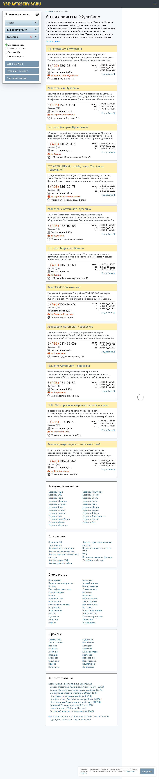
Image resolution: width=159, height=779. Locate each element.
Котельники (54, 580)
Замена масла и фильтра (61, 551)
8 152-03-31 (61, 105)
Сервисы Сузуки (90, 510)
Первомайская (89, 598)
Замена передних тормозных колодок (63, 555)
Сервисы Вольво (90, 519)
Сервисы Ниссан (90, 494)
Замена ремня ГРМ (58, 560)
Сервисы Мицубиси (92, 491)
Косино (52, 586)
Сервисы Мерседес (58, 525)
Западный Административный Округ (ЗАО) (71, 705)
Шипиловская (89, 613)
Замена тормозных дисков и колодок (96, 543)
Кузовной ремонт (17, 70)
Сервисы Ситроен (57, 503)
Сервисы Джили (56, 510)
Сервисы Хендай (57, 513)
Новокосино (54, 601)
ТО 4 (84, 554)
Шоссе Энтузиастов (92, 610)
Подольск (67, 719)
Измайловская (89, 604)
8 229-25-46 (62, 65)
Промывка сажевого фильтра (97, 557)
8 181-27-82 (61, 144)
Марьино (87, 592)
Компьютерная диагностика (96, 548)
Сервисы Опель (90, 497)
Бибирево (53, 657)
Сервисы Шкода (90, 507)
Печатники (87, 607)
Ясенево (52, 645)
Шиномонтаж (15, 63)
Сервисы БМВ (55, 494)
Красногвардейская (92, 616)
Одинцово (55, 719)
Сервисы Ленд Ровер (59, 519)
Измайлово (88, 642)
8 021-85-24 (62, 343)
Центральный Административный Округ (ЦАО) (73, 692)
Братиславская (90, 586)
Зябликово (87, 619)
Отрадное (53, 654)
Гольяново (53, 660)
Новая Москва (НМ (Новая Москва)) (68, 708)
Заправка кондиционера (61, 548)
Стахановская (89, 589)
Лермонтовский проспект (61, 583)
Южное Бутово (90, 651)
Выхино (52, 595)
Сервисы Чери (55, 497)
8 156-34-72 (61, 304)
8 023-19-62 (61, 422)
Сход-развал (55, 545)
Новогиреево (55, 610)
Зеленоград (66, 716)
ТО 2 (84, 551)
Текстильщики (89, 601)
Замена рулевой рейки (60, 563)
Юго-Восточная (56, 592)
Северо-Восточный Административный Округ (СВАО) (77, 686)
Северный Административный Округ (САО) (70, 683)
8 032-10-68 (62, 225)
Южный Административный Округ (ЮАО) (71, 696)
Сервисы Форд (55, 507)
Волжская (87, 580)
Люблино (53, 619)
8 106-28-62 (62, 461)
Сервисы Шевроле (57, 501)
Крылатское (88, 663)
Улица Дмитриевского (59, 589)
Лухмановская (55, 598)
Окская (51, 613)
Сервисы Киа (55, 516)
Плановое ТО (55, 542)
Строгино (87, 648)
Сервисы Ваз (88, 522)
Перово (52, 622)
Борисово (87, 595)
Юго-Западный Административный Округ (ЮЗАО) (75, 702)
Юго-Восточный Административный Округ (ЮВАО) (75, 698)
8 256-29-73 (62, 186)
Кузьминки (53, 616)
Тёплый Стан (54, 639)
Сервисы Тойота (90, 513)
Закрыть (147, 771)
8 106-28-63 (62, 265)
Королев (78, 716)
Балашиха (53, 716)
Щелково (86, 719)
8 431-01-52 (61, 382)
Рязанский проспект (58, 604)
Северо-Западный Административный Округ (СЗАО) (76, 690)
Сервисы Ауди (55, 491)
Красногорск (91, 716)
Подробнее (108, 74)
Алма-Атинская (90, 583)
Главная (49, 11)
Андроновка (88, 622)
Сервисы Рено (89, 503)
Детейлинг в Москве (93, 560)
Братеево (87, 654)
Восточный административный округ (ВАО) (72, 711)
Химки (76, 719)
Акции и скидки (16, 77)
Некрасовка (54, 607)
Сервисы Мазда (56, 522)
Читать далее (53, 41)
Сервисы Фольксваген (93, 516)
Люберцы (104, 716)
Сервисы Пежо (89, 501)
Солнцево (87, 645)
